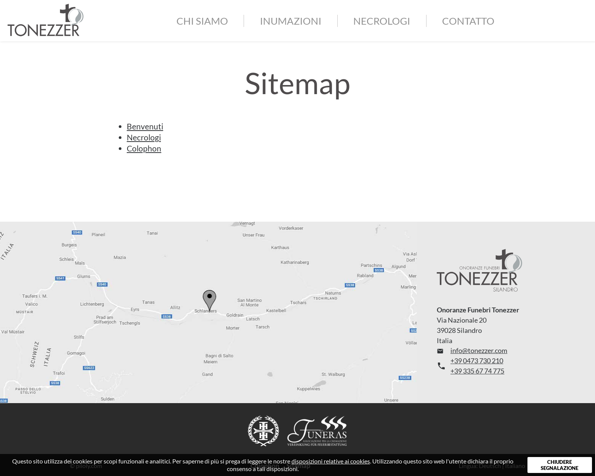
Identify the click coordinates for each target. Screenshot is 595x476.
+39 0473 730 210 (476, 360)
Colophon (144, 148)
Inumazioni (290, 21)
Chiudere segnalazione (559, 465)
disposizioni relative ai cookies (330, 461)
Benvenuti (145, 126)
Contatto (468, 21)
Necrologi (381, 21)
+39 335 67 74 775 (477, 371)
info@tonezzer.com (472, 350)
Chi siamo (202, 21)
